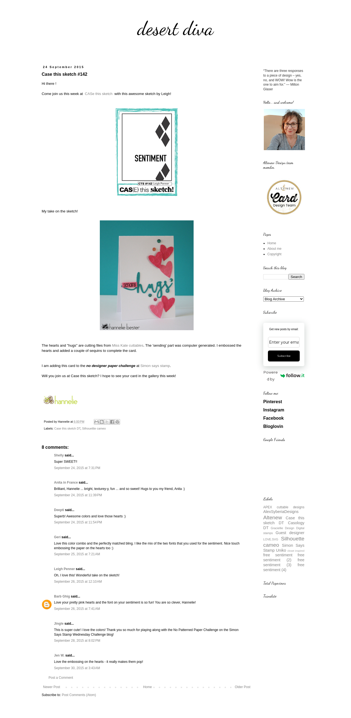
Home (147, 687)
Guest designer (290, 533)
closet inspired (295, 550)
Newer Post (51, 687)
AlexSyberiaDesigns (281, 511)
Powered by (284, 375)
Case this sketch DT (67, 428)
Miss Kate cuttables (127, 345)
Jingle (59, 624)
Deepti (59, 510)
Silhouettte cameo (94, 428)
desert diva (175, 28)
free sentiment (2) (283, 557)
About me (274, 249)
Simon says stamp (155, 366)
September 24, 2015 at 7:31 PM (77, 468)
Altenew (272, 517)
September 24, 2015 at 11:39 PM (78, 495)
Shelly (59, 455)
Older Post (242, 687)
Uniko (281, 550)
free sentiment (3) (283, 562)
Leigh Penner (64, 569)
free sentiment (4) (283, 567)
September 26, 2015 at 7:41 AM (77, 609)
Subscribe (284, 356)
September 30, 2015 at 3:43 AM (77, 668)
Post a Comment (61, 678)
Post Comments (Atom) (79, 695)
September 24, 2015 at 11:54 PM (78, 522)
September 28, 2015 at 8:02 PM (77, 641)
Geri (57, 537)
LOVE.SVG (270, 539)
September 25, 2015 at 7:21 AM (77, 554)
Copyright (274, 254)
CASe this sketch (98, 94)
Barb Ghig (62, 596)
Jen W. (59, 655)
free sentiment (277, 555)
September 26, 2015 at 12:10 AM (78, 582)
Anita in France (66, 482)
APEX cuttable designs (283, 507)
